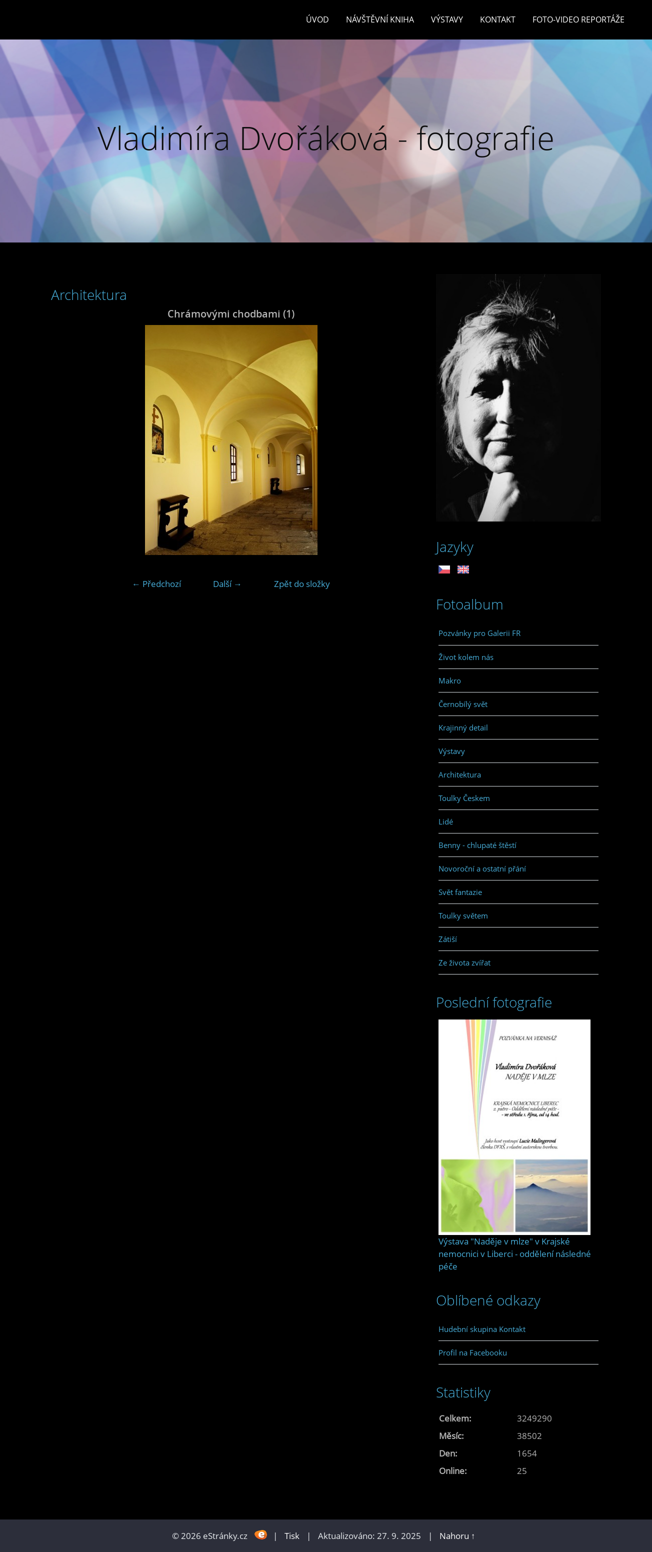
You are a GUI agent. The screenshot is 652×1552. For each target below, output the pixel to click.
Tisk (292, 1536)
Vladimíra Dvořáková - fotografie (326, 138)
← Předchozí (156, 584)
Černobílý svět (463, 704)
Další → (227, 584)
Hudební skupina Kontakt (482, 1329)
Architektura (459, 775)
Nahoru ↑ (458, 1536)
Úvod (317, 19)
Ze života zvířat (464, 963)
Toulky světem (463, 915)
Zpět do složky (302, 584)
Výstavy (447, 19)
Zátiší (447, 939)
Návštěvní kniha (380, 19)
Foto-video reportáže (578, 19)
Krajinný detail (463, 727)
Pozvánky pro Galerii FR (479, 633)
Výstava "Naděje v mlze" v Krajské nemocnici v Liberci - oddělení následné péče (514, 1254)
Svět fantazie (460, 892)
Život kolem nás (466, 657)
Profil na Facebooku (472, 1353)
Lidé (445, 821)
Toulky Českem (464, 798)
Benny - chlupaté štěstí (477, 845)
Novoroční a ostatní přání (482, 869)
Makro (449, 681)
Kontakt (498, 19)
